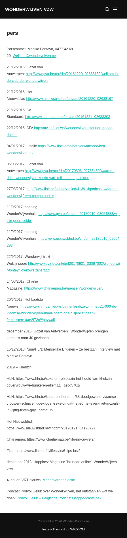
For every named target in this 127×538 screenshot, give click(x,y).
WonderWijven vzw (29, 9)
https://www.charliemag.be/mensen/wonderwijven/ (64, 288)
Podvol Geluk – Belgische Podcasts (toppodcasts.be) (59, 498)
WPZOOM (77, 529)
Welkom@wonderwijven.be (34, 56)
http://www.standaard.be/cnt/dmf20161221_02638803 (67, 117)
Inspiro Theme (52, 529)
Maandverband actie (58, 480)
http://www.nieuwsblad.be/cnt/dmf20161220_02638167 (69, 99)
